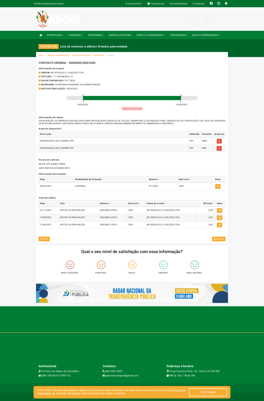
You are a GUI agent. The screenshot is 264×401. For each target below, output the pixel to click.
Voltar (44, 239)
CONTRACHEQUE (178, 35)
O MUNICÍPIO (76, 35)
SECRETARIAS (96, 35)
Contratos (99, 55)
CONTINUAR (208, 392)
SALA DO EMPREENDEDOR (206, 35)
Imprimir (219, 239)
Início (41, 55)
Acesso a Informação (58, 55)
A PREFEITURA (55, 35)
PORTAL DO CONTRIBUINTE (150, 35)
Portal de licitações (81, 55)
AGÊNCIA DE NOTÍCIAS (120, 35)
